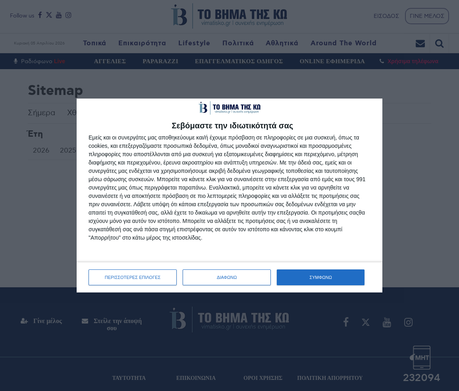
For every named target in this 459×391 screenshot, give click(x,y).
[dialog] (229, 195)
